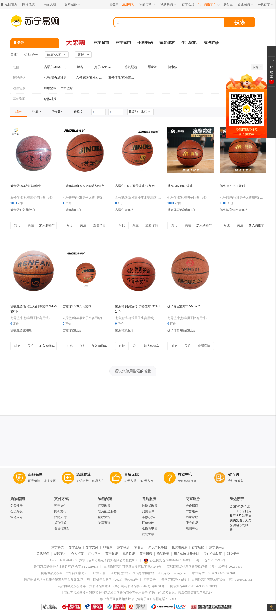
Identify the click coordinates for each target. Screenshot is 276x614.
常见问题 (16, 517)
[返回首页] (10, 4)
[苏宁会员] (188, 4)
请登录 (114, 4)
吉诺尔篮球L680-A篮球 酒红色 (83, 186)
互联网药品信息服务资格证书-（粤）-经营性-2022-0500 (204, 566)
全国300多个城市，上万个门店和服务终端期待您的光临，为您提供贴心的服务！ (240, 518)
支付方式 (61, 499)
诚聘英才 (60, 554)
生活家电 (189, 43)
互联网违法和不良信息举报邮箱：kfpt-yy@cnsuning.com (148, 573)
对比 (17, 225)
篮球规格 (19, 77)
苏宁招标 (146, 554)
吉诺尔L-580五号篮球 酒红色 (135, 186)
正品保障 (35, 474)
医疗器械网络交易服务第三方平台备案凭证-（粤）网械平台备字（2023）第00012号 (81, 579)
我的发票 (148, 534)
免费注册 (16, 505)
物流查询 (104, 523)
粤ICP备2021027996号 (211, 560)
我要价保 (148, 511)
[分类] (34, 43)
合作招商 (192, 505)
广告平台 (94, 554)
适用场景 (19, 88)
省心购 (233, 474)
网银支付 (60, 511)
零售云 (139, 547)
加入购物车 (47, 225)
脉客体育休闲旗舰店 (181, 210)
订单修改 (148, 523)
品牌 (16, 68)
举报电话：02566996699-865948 (213, 573)
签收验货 (104, 517)
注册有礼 (128, 4)
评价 (17, 203)
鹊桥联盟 (129, 554)
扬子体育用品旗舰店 (181, 330)
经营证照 (99, 573)
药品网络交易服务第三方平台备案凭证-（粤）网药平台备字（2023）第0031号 (111, 586)
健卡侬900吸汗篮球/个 (25, 186)
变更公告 (149, 579)
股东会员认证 (213, 554)
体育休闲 (54, 54)
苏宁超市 (101, 43)
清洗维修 (211, 43)
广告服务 (192, 511)
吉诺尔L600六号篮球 (77, 306)
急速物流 (83, 474)
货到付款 (60, 523)
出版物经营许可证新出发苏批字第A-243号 (132, 566)
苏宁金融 (75, 547)
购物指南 (17, 499)
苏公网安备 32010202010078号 (167, 560)
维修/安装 (148, 517)
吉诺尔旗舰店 (72, 210)
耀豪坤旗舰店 (124, 330)
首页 (14, 54)
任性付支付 (62, 528)
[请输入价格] (98, 112)
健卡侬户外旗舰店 (22, 210)
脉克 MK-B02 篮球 (180, 186)
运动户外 (31, 54)
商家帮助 (192, 517)
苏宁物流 (123, 547)
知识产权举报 (157, 547)
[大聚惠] (76, 43)
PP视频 (107, 547)
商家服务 (193, 499)
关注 (31, 225)
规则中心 (192, 528)
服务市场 (192, 523)
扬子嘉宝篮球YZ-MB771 (184, 306)
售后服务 (149, 499)
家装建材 (167, 43)
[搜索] (172, 22)
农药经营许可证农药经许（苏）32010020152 (222, 579)
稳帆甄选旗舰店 (21, 330)
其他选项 (19, 99)
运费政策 (104, 505)
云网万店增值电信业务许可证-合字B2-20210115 (66, 566)
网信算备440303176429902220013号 (194, 586)
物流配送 (105, 499)
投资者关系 (179, 547)
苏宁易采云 (217, 547)
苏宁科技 (57, 547)
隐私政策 (163, 554)
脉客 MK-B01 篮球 (232, 186)
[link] (18, 112)
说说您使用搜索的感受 (133, 371)
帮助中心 (185, 474)
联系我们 (43, 554)
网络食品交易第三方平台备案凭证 (64, 573)
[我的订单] (147, 4)
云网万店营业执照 (173, 579)
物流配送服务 (107, 511)
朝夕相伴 (233, 554)
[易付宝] (228, 4)
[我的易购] (168, 4)
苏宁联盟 (111, 554)
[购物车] (209, 4)
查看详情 (99, 225)
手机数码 (145, 43)
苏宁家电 (123, 43)
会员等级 (16, 511)
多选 (257, 67)
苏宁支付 (60, 505)
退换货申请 (149, 528)
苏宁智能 (198, 547)
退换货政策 (149, 505)
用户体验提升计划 (186, 554)
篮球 (80, 54)
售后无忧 (131, 474)
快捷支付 (60, 517)
